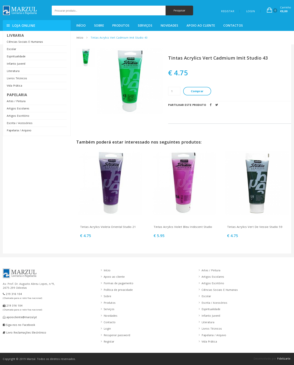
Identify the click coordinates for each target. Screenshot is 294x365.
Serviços (145, 25)
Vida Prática (14, 85)
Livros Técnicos (17, 78)
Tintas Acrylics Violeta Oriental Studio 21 (108, 227)
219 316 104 (22, 295)
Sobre (99, 25)
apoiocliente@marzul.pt (20, 317)
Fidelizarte (284, 358)
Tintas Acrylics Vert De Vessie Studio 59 (254, 227)
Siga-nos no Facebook (19, 325)
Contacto (110, 322)
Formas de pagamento (119, 283)
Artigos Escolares (18, 108)
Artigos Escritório (18, 115)
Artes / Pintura (16, 101)
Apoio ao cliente (201, 25)
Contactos (233, 25)
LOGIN (250, 11)
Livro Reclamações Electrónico (24, 332)
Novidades (169, 25)
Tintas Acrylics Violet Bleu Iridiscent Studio (183, 227)
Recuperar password (117, 335)
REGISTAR (227, 11)
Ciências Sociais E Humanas (25, 41)
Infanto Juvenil (16, 63)
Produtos (121, 25)
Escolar (11, 49)
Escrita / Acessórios (19, 123)
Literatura (13, 71)
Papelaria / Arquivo (19, 130)
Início (81, 25)
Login (107, 328)
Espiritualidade (16, 56)
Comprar (197, 91)
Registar (109, 341)
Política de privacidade (118, 290)
